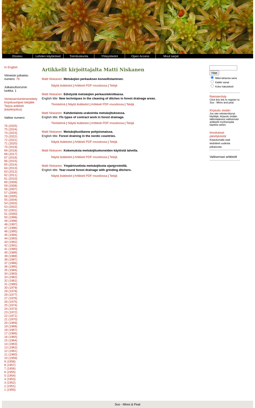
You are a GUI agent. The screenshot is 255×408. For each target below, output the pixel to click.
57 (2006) (10, 192)
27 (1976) (10, 298)
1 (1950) (9, 389)
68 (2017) (10, 154)
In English (11, 67)
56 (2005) (10, 196)
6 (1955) (9, 372)
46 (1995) (10, 231)
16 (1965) (10, 337)
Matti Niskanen (52, 79)
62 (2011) (10, 175)
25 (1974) (10, 305)
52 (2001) (10, 210)
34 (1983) (10, 273)
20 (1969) (10, 323)
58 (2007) (10, 189)
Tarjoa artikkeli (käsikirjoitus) (14, 107)
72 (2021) (10, 140)
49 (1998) (10, 221)
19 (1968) (10, 326)
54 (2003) (10, 203)
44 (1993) (10, 238)
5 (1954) (9, 375)
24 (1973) (10, 308)
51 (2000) (10, 213)
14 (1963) (10, 344)
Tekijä (113, 85)
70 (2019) (10, 147)
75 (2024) (10, 129)
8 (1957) (9, 365)
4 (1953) (9, 379)
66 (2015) (10, 161)
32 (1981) (10, 280)
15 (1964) (10, 340)
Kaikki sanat (222, 82)
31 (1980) (10, 284)
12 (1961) (10, 351)
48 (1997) (10, 224)
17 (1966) (10, 333)
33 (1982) (10, 277)
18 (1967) (10, 330)
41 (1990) (10, 249)
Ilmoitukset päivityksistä (225, 132)
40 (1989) (10, 252)
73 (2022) (10, 136)
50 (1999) (10, 217)
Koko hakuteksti (224, 86)
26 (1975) (10, 301)
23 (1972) (10, 312)
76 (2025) (10, 126)
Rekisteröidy (217, 96)
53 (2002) (10, 206)
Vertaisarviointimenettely (20, 99)
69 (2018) (10, 150)
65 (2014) (10, 164)
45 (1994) (10, 235)
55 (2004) (10, 199)
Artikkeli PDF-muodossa (90, 85)
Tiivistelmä (58, 104)
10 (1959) (10, 358)
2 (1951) (9, 386)
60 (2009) (10, 182)
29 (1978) (10, 291)
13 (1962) (10, 347)
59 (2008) (10, 185)
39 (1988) (10, 256)
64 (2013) (10, 168)
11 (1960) (10, 354)
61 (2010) (10, 178)
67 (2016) (10, 157)
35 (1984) (10, 270)
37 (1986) (10, 263)
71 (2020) (10, 143)
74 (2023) (10, 133)
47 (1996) (10, 228)
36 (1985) (10, 266)
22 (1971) (10, 315)
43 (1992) (10, 242)
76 (17, 79)
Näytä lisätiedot (62, 85)
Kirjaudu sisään (219, 110)
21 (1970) (10, 319)
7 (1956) (9, 368)
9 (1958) (9, 361)
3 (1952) (9, 382)
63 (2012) (10, 171)
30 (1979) (10, 287)
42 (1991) (10, 245)
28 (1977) (10, 294)
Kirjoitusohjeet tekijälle (19, 102)
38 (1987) (10, 259)
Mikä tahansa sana (226, 78)
